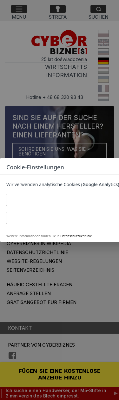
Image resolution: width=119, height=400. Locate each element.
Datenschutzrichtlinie (76, 236)
